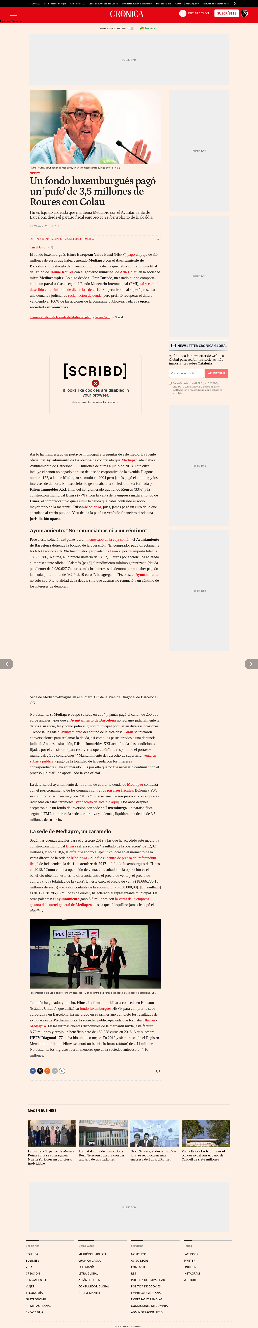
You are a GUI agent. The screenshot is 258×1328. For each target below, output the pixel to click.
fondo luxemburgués (95, 1008)
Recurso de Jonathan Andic (216, 3)
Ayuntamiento (147, 574)
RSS (133, 1273)
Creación (33, 1273)
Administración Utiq (147, 1312)
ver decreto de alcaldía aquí (97, 802)
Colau (128, 732)
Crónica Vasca (89, 1260)
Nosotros (139, 1254)
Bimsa (115, 551)
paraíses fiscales (120, 790)
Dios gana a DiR (163, 3)
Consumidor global (93, 1286)
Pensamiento (36, 1280)
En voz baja (34, 1312)
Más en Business (42, 1111)
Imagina (89, 239)
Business (35, 173)
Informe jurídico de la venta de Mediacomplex (60, 317)
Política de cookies (146, 1286)
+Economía (34, 1293)
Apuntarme (216, 373)
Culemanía (86, 1267)
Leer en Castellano (12, 21)
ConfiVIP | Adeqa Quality (187, 3)
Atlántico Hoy (89, 1280)
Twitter (189, 1260)
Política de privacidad (148, 1280)
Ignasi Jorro (38, 247)
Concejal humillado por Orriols (103, 3)
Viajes (30, 1286)
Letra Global (88, 1273)
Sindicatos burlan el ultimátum (137, 3)
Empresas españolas (146, 1299)
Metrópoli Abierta (92, 1254)
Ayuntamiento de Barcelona (93, 720)
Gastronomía (36, 1299)
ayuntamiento (71, 732)
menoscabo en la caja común (108, 539)
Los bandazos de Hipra (55, 3)
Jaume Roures (73, 239)
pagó (131, 254)
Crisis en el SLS (77, 3)
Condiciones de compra (149, 1306)
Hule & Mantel (89, 1293)
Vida (29, 1267)
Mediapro (56, 239)
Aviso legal (139, 1260)
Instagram (192, 1273)
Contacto (138, 1267)
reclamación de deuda (85, 295)
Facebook (191, 1254)
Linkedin (190, 1267)
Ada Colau (43, 239)
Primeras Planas (38, 1306)
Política (32, 1254)
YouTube (190, 1280)
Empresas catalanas (146, 1293)
